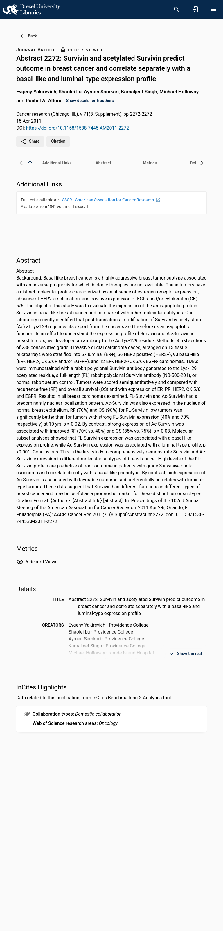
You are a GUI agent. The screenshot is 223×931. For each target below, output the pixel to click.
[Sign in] (195, 9)
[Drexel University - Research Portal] (31, 9)
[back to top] (30, 162)
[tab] (57, 163)
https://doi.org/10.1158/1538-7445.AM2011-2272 (77, 128)
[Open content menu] (214, 9)
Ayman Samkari (101, 92)
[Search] (177, 9)
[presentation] (111, 213)
